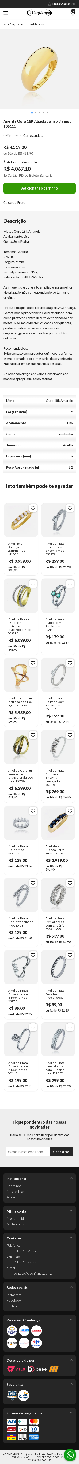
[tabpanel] (39, 69)
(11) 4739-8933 (24, 1262)
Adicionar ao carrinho (39, 188)
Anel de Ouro (36, 24)
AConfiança (9, 24)
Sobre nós (14, 1186)
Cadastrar (61, 1152)
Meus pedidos (17, 1218)
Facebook (14, 1300)
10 (10, 153)
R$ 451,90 (25, 153)
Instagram (14, 1295)
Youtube (13, 1306)
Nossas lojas (15, 1191)
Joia (22, 24)
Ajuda (11, 1197)
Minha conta (15, 1224)
